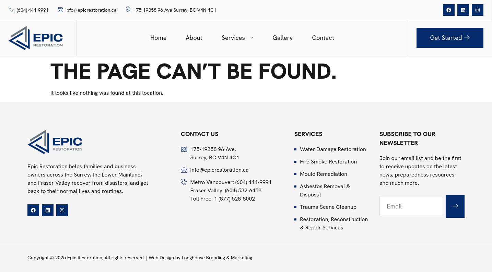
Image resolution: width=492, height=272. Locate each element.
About (194, 38)
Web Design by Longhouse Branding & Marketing (200, 257)
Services (238, 38)
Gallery (283, 38)
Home (158, 38)
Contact (323, 38)
